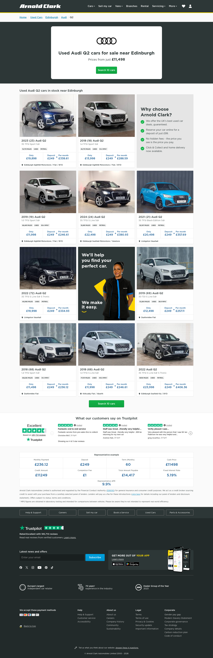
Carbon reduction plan (176, 632)
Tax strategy (170, 625)
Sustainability (113, 629)
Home (23, 17)
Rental (145, 6)
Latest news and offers (33, 551)
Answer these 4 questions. (127, 648)
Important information (147, 629)
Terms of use (141, 618)
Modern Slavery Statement (178, 618)
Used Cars (36, 17)
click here (136, 494)
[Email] (52, 557)
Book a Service (121, 512)
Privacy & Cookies (144, 621)
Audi (64, 17)
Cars (90, 6)
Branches (131, 6)
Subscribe (95, 557)
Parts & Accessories (180, 512)
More (172, 6)
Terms (138, 614)
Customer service (86, 618)
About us (111, 614)
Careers (63, 512)
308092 (110, 490)
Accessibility (84, 621)
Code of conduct (173, 636)
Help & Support (33, 512)
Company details (173, 629)
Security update (143, 625)
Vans (118, 6)
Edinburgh (51, 17)
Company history (115, 621)
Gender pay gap (172, 614)
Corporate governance (176, 621)
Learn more (118, 559)
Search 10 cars (106, 70)
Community (112, 625)
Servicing (158, 6)
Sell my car (105, 6)
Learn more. (70, 537)
